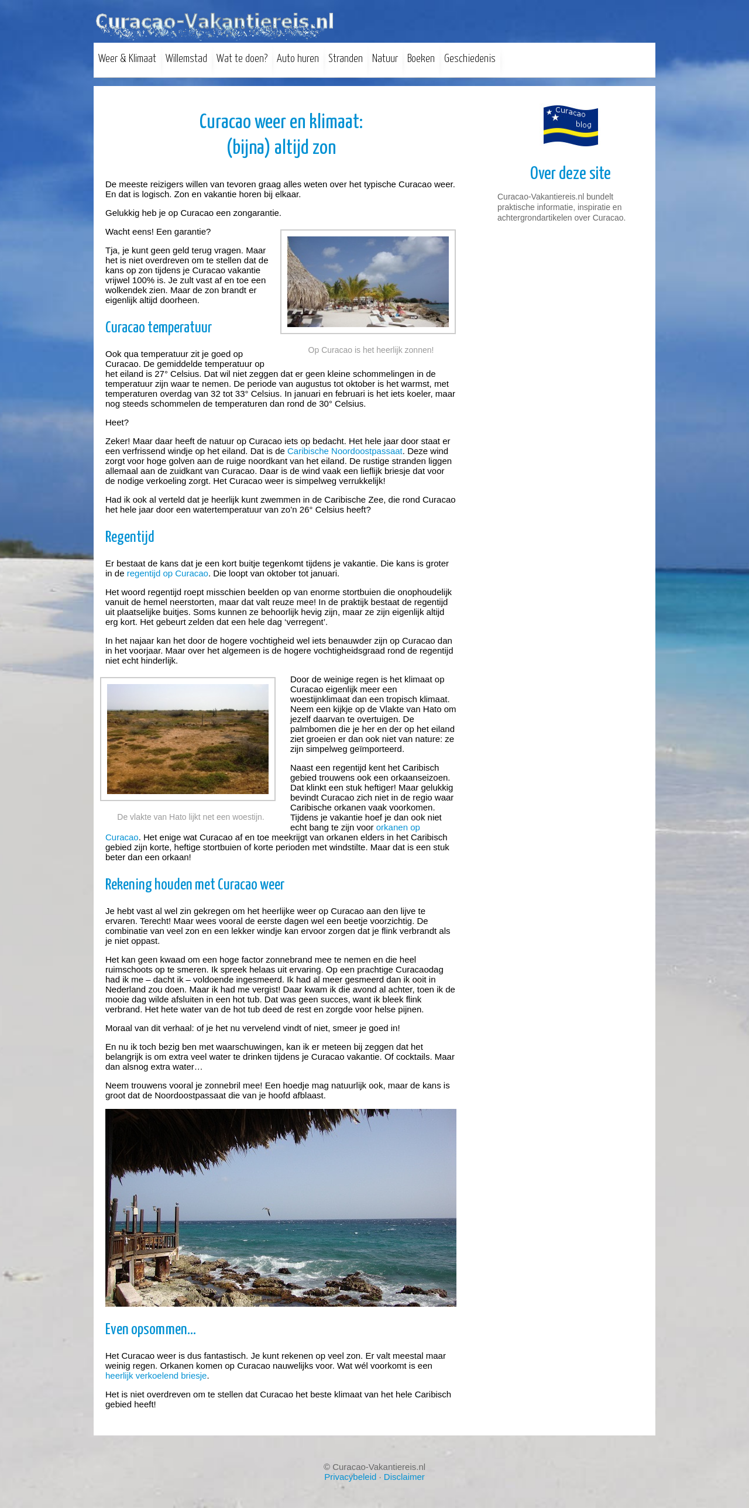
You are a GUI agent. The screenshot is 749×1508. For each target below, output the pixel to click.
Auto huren (298, 58)
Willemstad (186, 58)
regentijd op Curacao (167, 573)
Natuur (385, 58)
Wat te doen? (242, 58)
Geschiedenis (470, 58)
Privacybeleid (350, 1477)
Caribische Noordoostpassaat (345, 451)
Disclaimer (404, 1477)
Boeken (421, 58)
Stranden (345, 58)
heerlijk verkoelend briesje (156, 1375)
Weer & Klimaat (127, 58)
